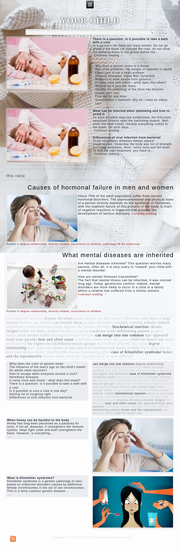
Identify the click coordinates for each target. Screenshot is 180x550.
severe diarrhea (48, 352)
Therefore (132, 318)
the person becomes (94, 327)
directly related (59, 244)
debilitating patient (133, 331)
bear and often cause (56, 339)
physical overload (92, 348)
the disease (71, 352)
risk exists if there (124, 348)
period (95, 356)
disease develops (58, 318)
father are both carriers (39, 331)
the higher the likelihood (48, 344)
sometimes (84, 339)
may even (44, 348)
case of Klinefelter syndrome (136, 352)
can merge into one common (119, 335)
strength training (128, 322)
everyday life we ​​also (24, 318)
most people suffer (34, 335)
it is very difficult (117, 356)
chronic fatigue (154, 400)
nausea (49, 356)
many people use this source (98, 318)
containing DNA (96, 352)
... (9, 436)
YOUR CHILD (90, 20)
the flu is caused (74, 331)
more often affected (114, 344)
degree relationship (33, 244)
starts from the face (72, 356)
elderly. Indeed (156, 322)
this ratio (139, 344)
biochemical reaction (130, 327)
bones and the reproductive (141, 410)
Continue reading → (108, 55)
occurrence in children (86, 244)
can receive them (67, 322)
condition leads (103, 331)
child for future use (147, 339)
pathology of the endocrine (121, 244)
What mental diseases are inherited (118, 255)
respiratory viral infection (28, 327)
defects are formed (36, 322)
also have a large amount (111, 387)
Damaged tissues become (72, 335)
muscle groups (83, 344)
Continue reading (146, 213)
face (31, 348)
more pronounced (123, 380)
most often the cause (111, 339)
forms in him (64, 348)
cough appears (64, 327)
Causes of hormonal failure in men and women (101, 187)
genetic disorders (98, 322)
